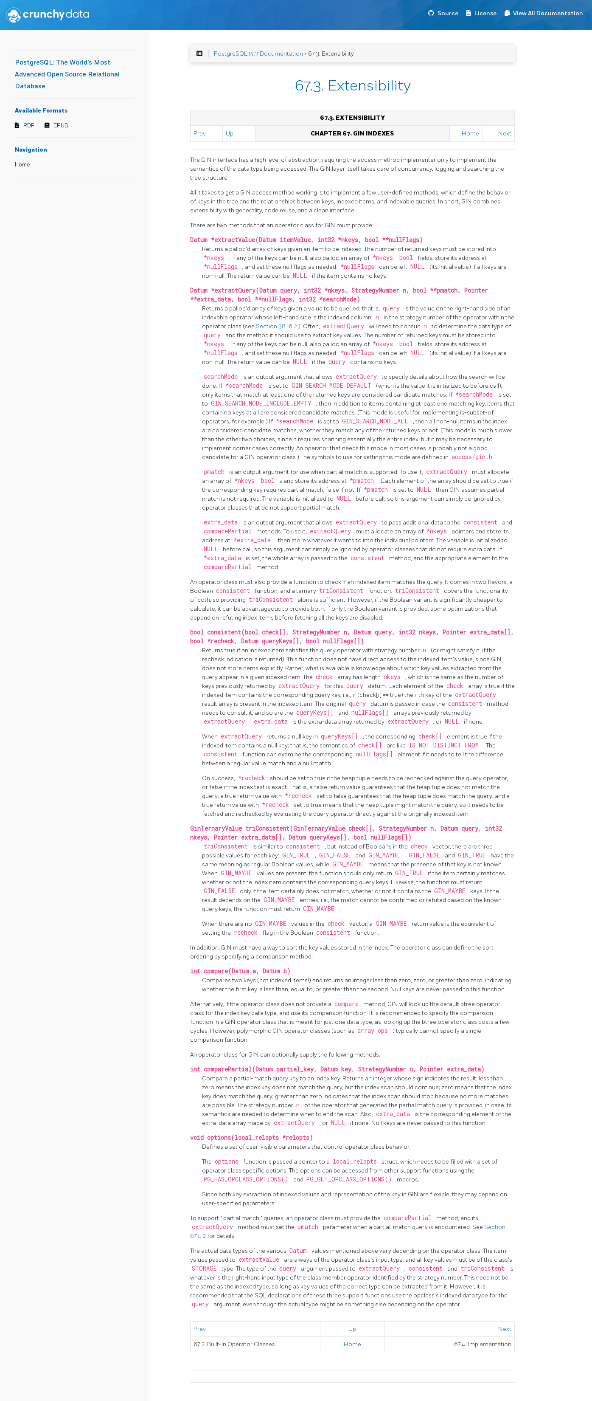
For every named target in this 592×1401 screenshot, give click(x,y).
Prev (200, 133)
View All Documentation (548, 13)
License (485, 13)
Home (22, 164)
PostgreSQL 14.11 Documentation (258, 53)
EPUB (60, 125)
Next (504, 133)
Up (229, 133)
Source (448, 13)
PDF (28, 125)
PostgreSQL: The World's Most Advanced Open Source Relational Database (67, 74)
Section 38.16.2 (277, 326)
